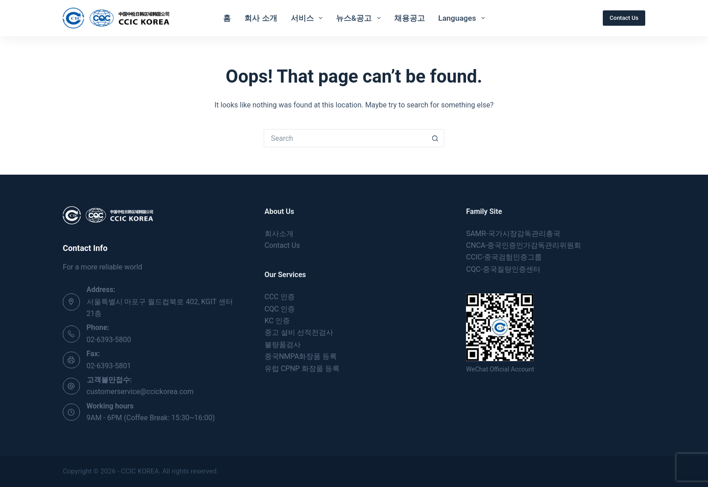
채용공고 (409, 18)
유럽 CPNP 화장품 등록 (302, 368)
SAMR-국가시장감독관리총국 (513, 233)
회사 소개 (260, 18)
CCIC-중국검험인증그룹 (504, 257)
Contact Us (624, 17)
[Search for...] (345, 138)
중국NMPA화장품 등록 (301, 356)
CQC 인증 (280, 309)
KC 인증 (277, 320)
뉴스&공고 (360, 18)
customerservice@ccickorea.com (140, 391)
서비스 (308, 18)
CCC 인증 (280, 296)
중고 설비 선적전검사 (299, 332)
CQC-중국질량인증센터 (503, 269)
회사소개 (279, 233)
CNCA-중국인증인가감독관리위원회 (523, 245)
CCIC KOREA (140, 471)
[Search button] (435, 138)
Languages (463, 18)
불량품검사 (283, 344)
